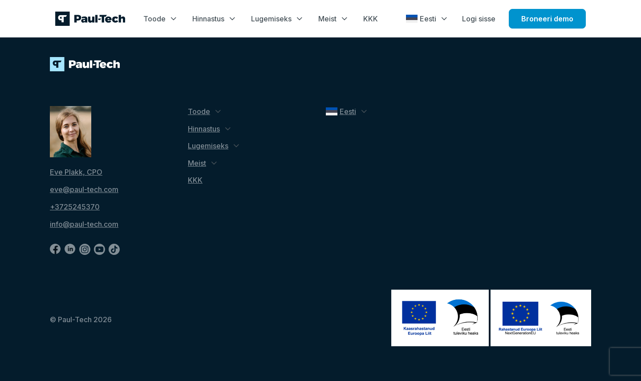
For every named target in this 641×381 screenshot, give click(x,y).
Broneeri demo (547, 18)
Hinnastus (208, 18)
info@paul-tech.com (84, 224)
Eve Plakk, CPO (76, 172)
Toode (154, 18)
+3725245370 (75, 206)
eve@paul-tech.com (84, 189)
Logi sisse (478, 18)
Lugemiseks (271, 18)
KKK (370, 18)
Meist (327, 18)
